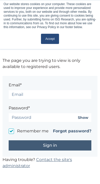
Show (83, 118)
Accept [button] (50, 39)
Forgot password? (72, 131)
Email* (15, 85)
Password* (19, 108)
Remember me (33, 131)
